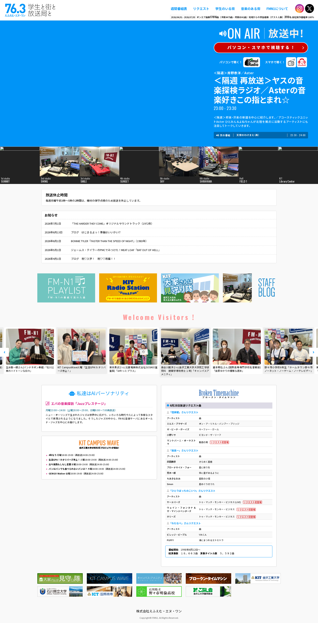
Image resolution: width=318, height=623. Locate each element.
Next (313, 352)
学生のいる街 (225, 8)
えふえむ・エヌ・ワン (30, 10)
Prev (4, 352)
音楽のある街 (250, 8)
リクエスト (201, 8)
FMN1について (277, 8)
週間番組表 (179, 8)
